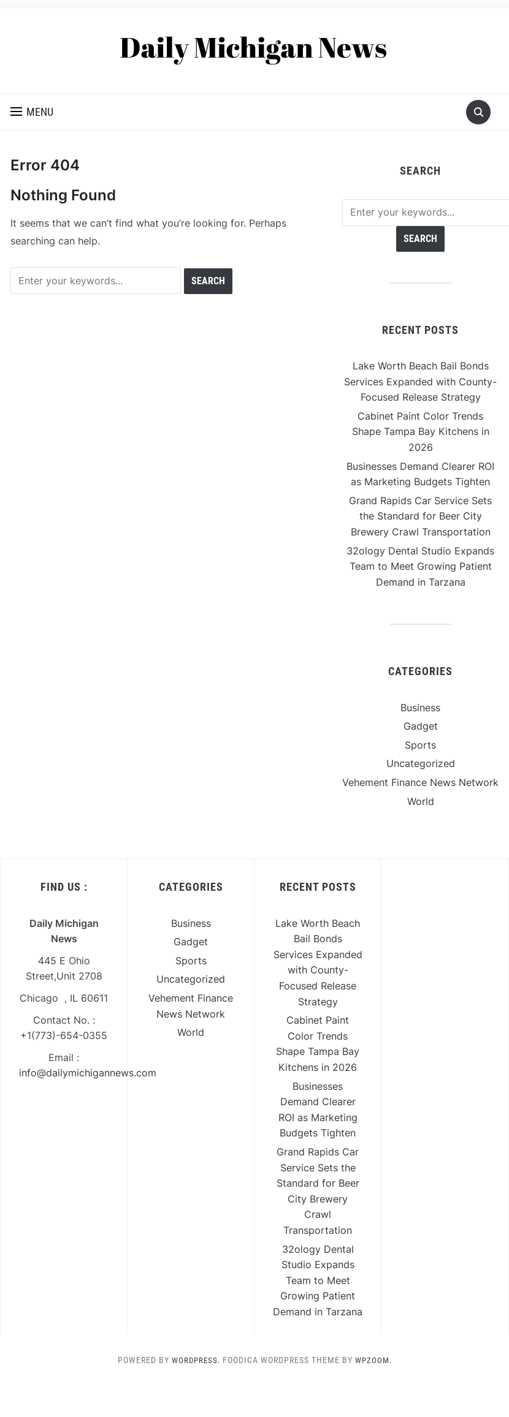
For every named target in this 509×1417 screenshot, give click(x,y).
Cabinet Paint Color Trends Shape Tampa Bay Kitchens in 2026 (420, 431)
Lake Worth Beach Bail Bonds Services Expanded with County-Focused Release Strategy (420, 381)
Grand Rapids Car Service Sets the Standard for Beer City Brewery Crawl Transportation (420, 516)
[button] (31, 112)
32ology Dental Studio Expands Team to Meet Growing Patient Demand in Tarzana (420, 566)
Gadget (421, 726)
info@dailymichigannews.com (87, 1073)
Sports (420, 745)
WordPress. (194, 1360)
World (420, 801)
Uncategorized (420, 763)
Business (420, 707)
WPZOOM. (374, 1360)
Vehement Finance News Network (420, 782)
